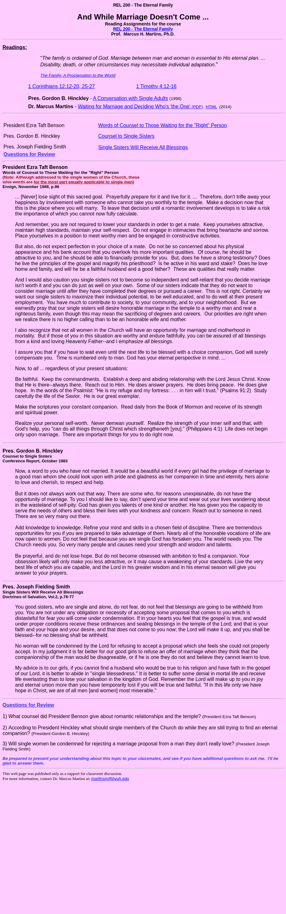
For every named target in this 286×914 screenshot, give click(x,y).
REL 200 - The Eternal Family (143, 28)
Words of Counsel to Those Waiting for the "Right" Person (162, 125)
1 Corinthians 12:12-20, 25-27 (61, 86)
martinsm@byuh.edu (110, 778)
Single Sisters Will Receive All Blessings (143, 147)
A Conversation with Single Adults (130, 98)
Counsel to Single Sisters (126, 136)
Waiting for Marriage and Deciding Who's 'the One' (140, 106)
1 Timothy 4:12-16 (156, 86)
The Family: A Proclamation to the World (77, 75)
